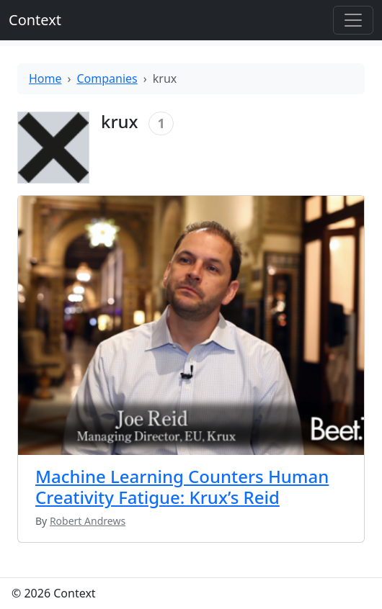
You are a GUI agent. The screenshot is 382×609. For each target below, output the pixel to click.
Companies (107, 78)
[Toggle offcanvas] (353, 20)
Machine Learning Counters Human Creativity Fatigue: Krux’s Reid (182, 486)
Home (45, 78)
